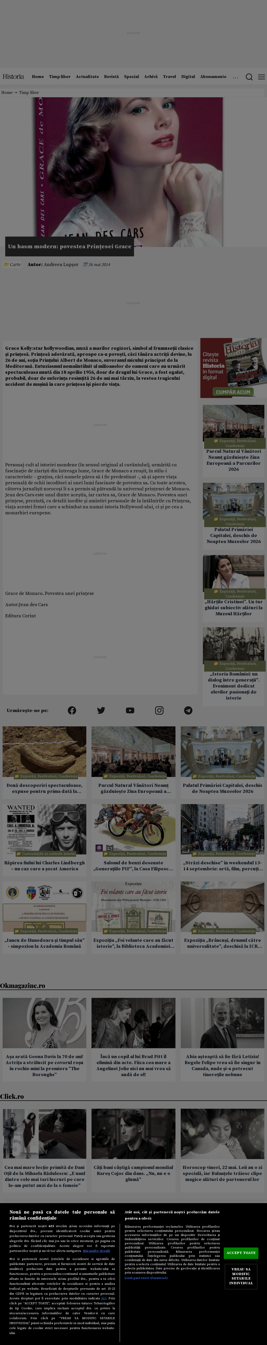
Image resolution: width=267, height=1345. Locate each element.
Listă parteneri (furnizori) (146, 1278)
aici (103, 1298)
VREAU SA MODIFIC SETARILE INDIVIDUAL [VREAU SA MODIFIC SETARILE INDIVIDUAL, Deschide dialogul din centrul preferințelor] (241, 1276)
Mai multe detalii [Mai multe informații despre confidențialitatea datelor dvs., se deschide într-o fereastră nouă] (96, 1251)
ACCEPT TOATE (241, 1253)
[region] (133, 1274)
